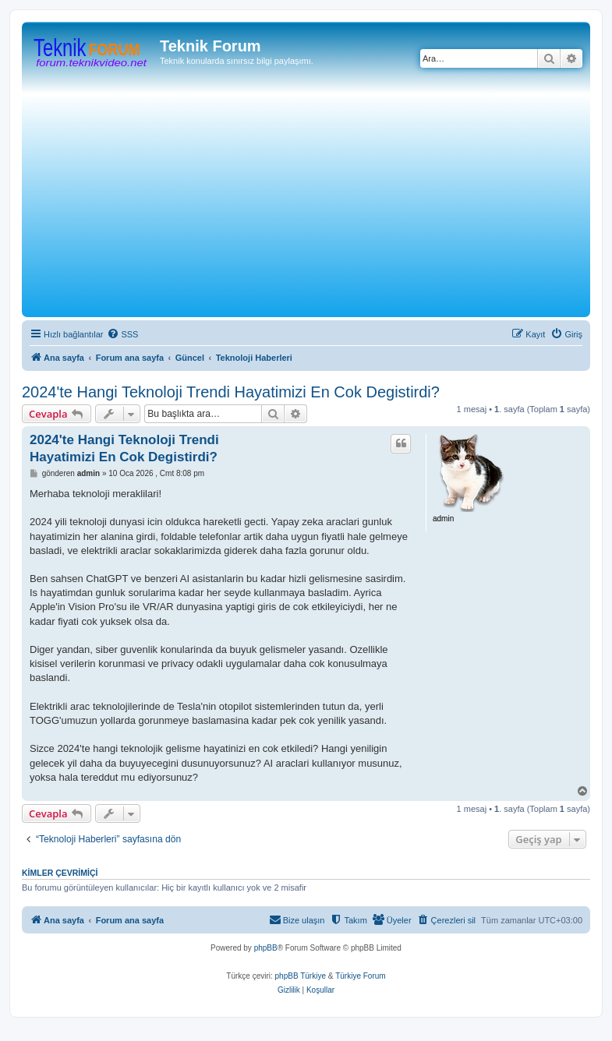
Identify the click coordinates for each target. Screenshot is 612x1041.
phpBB (266, 948)
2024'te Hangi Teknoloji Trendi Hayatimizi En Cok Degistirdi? (231, 392)
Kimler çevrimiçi (59, 872)
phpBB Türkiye (300, 976)
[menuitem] (122, 334)
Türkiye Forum (360, 976)
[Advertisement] (319, 196)
